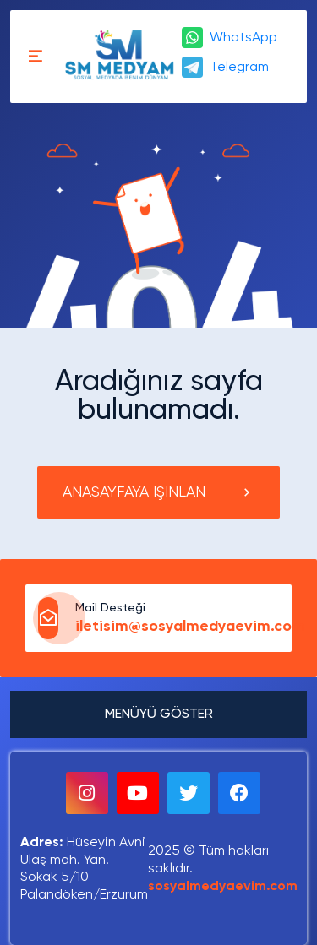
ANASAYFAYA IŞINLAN (158, 492)
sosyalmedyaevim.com (223, 886)
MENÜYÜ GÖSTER (159, 714)
